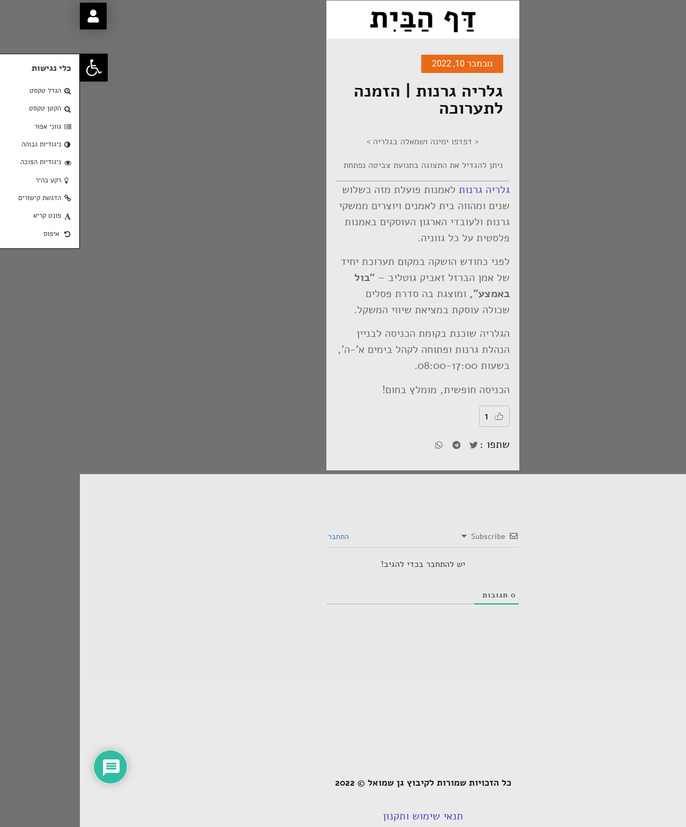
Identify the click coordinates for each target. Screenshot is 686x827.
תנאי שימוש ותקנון (343, 816)
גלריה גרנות (404, 189)
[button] (14, 68)
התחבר (259, 536)
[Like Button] (419, 416)
